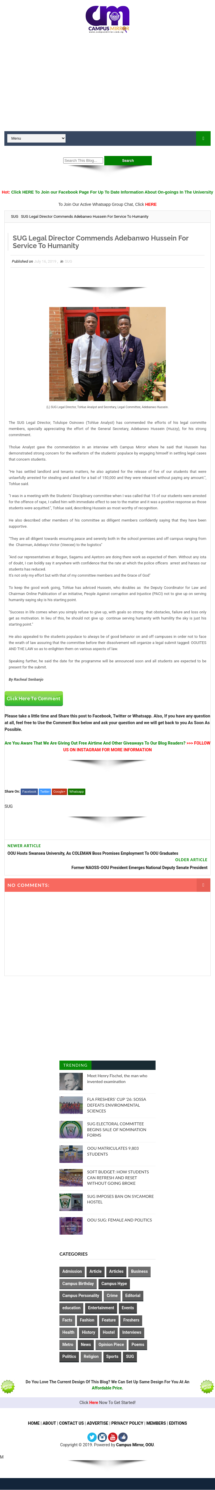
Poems (137, 1344)
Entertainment (101, 1307)
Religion (91, 1356)
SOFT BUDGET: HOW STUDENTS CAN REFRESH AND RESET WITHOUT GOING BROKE (118, 1177)
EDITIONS (178, 1423)
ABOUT (49, 1423)
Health (68, 1332)
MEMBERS (156, 1423)
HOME (33, 1423)
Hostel (109, 1332)
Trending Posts (75, 1066)
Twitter (45, 791)
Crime (112, 1295)
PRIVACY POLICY (127, 1423)
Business (139, 1271)
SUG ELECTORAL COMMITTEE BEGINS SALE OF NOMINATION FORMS (116, 1129)
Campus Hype (114, 1283)
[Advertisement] (107, 84)
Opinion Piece (111, 1344)
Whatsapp (76, 791)
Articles (116, 1271)
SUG (14, 216)
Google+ (59, 791)
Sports (112, 1356)
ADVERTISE (97, 1423)
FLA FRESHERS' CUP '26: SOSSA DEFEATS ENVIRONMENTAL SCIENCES (116, 1105)
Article (95, 1271)
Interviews (131, 1332)
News (86, 1344)
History (88, 1332)
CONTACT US (71, 1423)
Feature (109, 1320)
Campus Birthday (78, 1283)
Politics (69, 1356)
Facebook (29, 791)
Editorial (132, 1295)
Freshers (131, 1320)
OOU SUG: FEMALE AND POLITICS (119, 1219)
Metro (67, 1344)
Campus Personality (80, 1295)
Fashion (87, 1320)
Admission (72, 1271)
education (71, 1307)
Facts (67, 1320)
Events (128, 1307)
